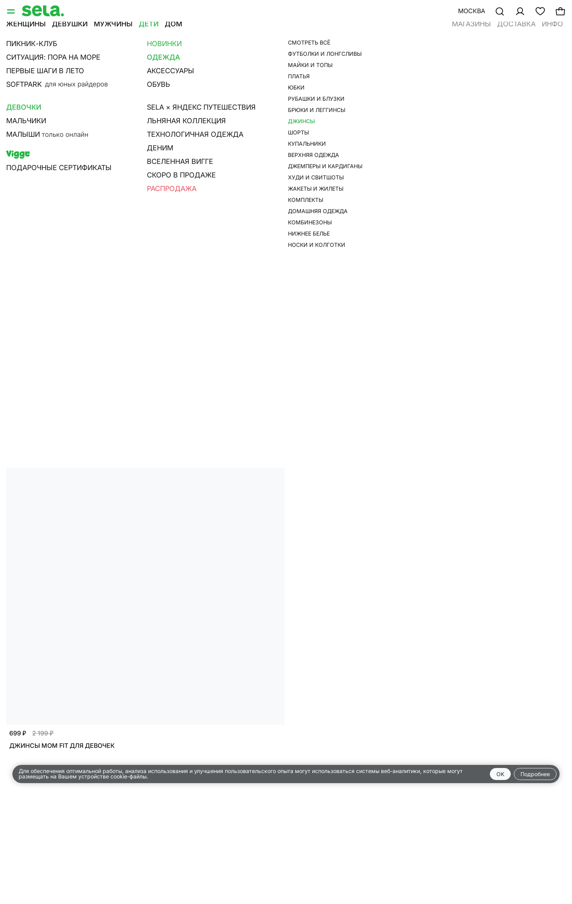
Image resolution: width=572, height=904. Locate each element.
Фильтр (24, 76)
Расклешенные (216, 55)
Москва (471, 11)
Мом (102, 55)
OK (500, 774)
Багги (170, 55)
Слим (38, 55)
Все (12, 55)
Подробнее (535, 774)
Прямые (70, 55)
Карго (262, 55)
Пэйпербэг (300, 55)
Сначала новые (287, 76)
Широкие (135, 55)
